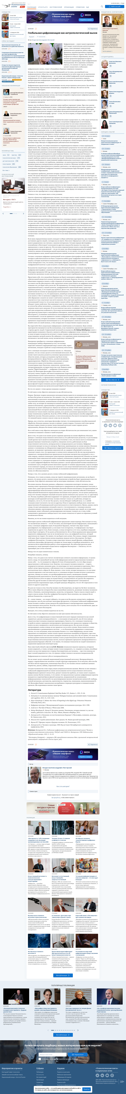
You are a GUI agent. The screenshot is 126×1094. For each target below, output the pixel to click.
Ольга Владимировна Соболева (115, 72)
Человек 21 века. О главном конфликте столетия (61, 839)
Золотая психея (17, 79)
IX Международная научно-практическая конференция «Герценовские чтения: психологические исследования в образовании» (111, 209)
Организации (69, 7)
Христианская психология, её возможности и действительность (13, 45)
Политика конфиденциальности (66, 1085)
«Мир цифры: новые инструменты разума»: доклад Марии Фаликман (45, 1009)
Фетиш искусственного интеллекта (35, 952)
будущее (31, 36)
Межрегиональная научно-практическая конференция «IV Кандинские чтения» (111, 142)
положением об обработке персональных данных (113, 442)
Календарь (39, 1085)
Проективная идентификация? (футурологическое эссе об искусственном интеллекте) (62, 953)
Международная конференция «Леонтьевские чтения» (111, 375)
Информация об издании (64, 1077)
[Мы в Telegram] (105, 425)
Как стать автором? (63, 786)
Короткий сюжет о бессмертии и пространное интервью (86, 916)
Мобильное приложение (64, 1074)
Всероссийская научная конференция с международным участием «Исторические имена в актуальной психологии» (111, 310)
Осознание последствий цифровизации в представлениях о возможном (87, 953)
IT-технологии (41, 36)
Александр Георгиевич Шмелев (110, 29)
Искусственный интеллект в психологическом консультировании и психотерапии (37, 878)
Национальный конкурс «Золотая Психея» (13, 1077)
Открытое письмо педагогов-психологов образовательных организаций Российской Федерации (11, 67)
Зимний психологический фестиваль (12, 1074)
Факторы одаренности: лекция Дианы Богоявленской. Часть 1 (78, 1009)
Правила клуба (61, 1082)
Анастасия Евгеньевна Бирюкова (116, 82)
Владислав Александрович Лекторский (43, 40)
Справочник (80, 7)
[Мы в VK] (110, 425)
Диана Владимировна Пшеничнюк (116, 112)
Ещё (87, 7)
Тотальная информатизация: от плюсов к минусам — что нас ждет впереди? (87, 878)
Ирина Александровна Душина (116, 92)
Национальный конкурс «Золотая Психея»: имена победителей (12, 76)
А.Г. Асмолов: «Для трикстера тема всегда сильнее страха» (61, 916)
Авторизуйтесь (56, 797)
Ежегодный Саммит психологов (11, 1072)
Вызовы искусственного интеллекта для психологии (37, 916)
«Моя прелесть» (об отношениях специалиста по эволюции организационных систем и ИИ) (38, 840)
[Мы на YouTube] (115, 425)
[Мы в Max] (120, 425)
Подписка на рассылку (63, 1072)
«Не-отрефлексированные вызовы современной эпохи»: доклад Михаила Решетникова (109, 1010)
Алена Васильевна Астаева (114, 102)
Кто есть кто (43, 7)
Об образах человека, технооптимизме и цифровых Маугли (85, 840)
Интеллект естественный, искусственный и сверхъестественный (60, 878)
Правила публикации (63, 1080)
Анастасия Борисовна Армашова (116, 122)
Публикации (31, 7)
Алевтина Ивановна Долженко (115, 62)
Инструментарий (56, 7)
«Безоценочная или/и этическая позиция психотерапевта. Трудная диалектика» (14, 1010)
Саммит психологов (7, 81)
